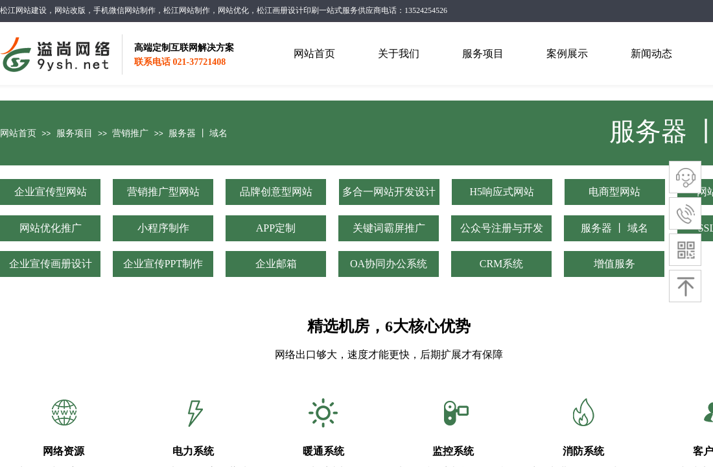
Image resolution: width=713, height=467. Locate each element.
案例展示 (567, 53)
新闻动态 (651, 53)
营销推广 (130, 133)
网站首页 (18, 133)
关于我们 (398, 53)
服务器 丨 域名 (198, 133)
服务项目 (74, 133)
